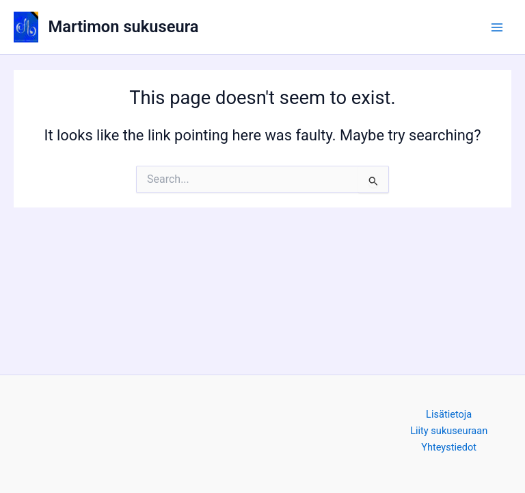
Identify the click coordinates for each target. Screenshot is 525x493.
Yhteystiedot (448, 447)
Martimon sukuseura (124, 26)
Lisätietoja (449, 414)
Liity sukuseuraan (448, 431)
